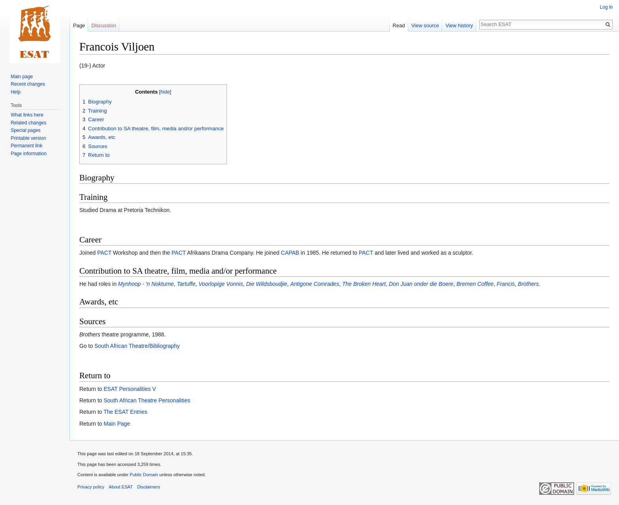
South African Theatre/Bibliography (137, 346)
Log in (606, 7)
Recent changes (28, 84)
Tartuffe (186, 284)
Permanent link (26, 145)
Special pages (25, 130)
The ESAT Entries (125, 412)
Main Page (116, 424)
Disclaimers (148, 486)
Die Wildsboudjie (266, 284)
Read (399, 25)
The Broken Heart (364, 284)
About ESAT (121, 486)
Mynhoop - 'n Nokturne (146, 284)
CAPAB (290, 253)
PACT (104, 253)
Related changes (28, 123)
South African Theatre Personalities (146, 400)
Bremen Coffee (474, 284)
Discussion (103, 25)
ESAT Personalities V (129, 389)
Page (79, 25)
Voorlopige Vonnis (221, 284)
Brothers (528, 284)
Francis (506, 284)
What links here (27, 115)
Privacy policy (90, 486)
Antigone (301, 284)
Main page (22, 76)
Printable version (28, 138)
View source (425, 25)
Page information (29, 153)
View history (459, 25)
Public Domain (143, 474)
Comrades (326, 284)
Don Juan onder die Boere (421, 284)
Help (16, 92)
